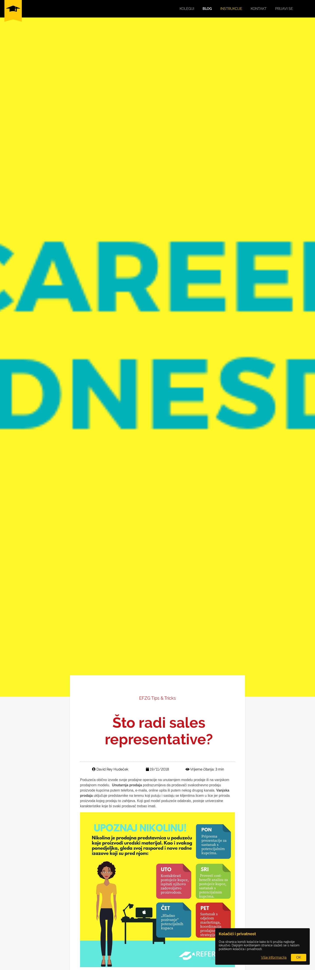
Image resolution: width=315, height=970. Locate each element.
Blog (207, 9)
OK (298, 957)
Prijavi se (284, 9)
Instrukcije (231, 9)
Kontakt (259, 9)
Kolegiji (187, 9)
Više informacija (274, 957)
